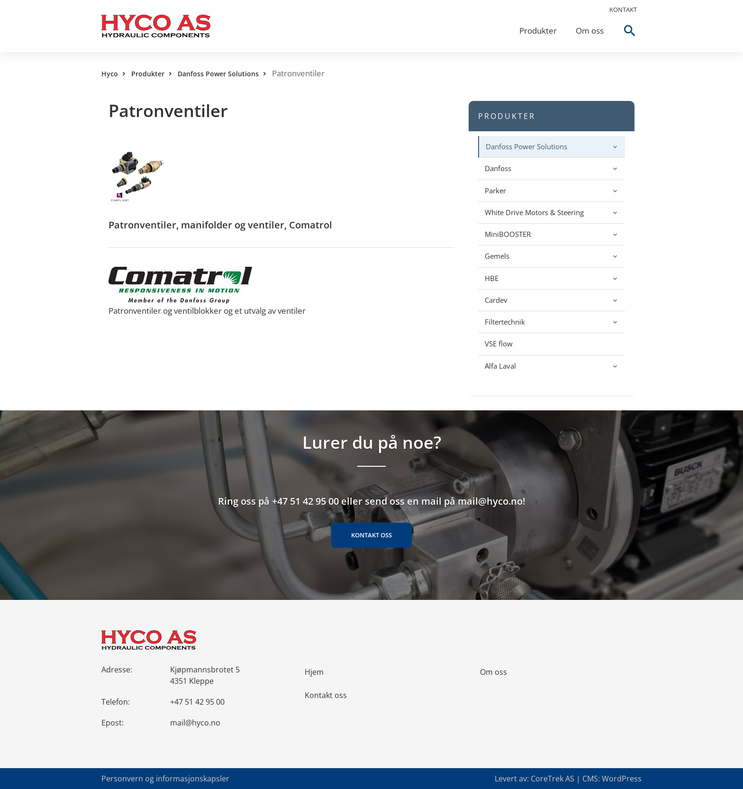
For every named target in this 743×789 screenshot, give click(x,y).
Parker (495, 190)
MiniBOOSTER (508, 234)
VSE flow (499, 343)
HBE (491, 278)
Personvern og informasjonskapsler (165, 778)
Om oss (590, 30)
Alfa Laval (500, 366)
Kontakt (623, 9)
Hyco (109, 73)
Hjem (314, 672)
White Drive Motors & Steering (534, 212)
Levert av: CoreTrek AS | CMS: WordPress (568, 778)
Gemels (497, 256)
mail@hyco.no (195, 722)
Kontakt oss (371, 535)
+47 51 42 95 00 (197, 702)
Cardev (496, 300)
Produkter (538, 30)
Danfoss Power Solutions (218, 73)
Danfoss (498, 168)
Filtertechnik (505, 321)
